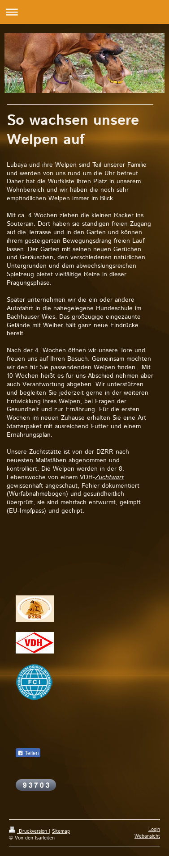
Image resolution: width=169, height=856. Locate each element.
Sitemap (61, 831)
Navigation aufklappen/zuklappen (84, 11)
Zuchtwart (109, 477)
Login (154, 829)
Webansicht (147, 836)
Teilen (28, 753)
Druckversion (29, 831)
